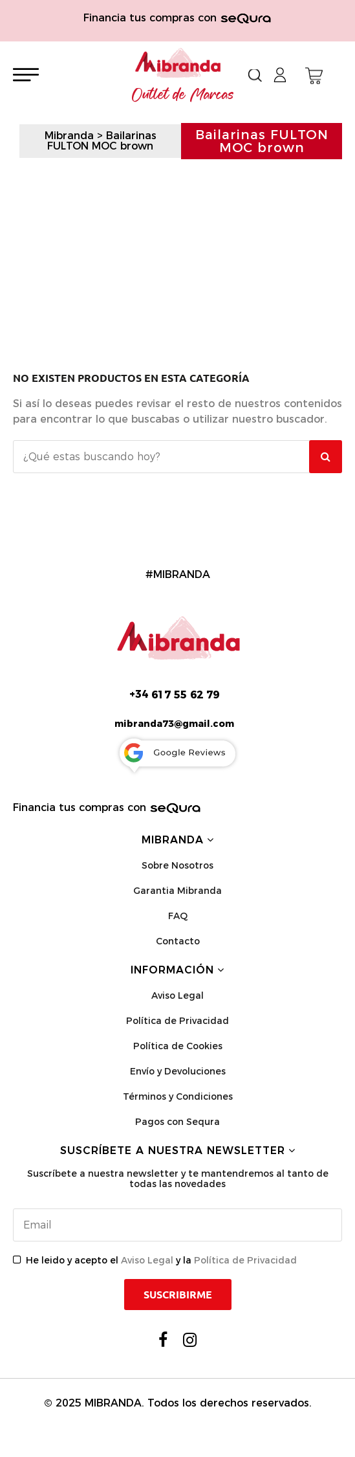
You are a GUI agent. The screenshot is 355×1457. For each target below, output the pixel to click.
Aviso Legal (177, 995)
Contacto (178, 941)
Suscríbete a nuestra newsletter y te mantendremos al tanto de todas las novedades (177, 1179)
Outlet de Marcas (183, 95)
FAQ (178, 916)
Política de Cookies (177, 1046)
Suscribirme (178, 1294)
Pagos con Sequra (177, 1122)
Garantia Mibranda (177, 890)
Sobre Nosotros (177, 865)
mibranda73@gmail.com (174, 723)
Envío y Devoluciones (178, 1071)
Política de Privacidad (177, 1021)
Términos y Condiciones (178, 1096)
